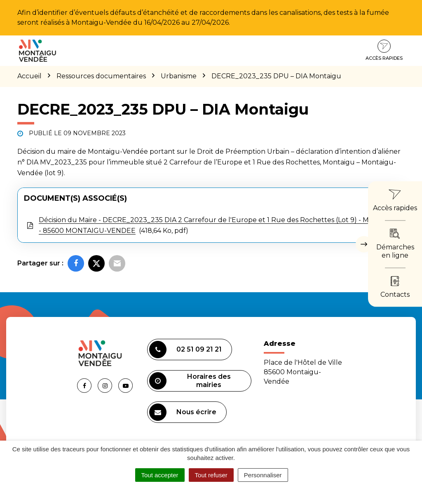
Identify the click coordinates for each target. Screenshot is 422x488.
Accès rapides (384, 50)
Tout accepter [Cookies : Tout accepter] (159, 475)
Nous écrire (182, 412)
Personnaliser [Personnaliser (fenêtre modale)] (263, 475)
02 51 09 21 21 (185, 349)
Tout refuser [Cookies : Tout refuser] (211, 475)
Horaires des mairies (190, 380)
